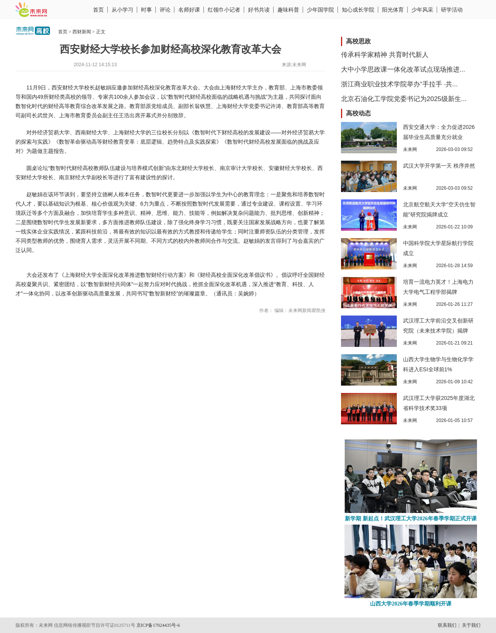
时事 (146, 10)
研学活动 (452, 10)
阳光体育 (393, 10)
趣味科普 (288, 10)
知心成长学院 (358, 10)
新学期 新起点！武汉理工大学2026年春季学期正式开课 (411, 518)
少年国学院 (320, 10)
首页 (98, 10)
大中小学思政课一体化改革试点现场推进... (403, 69)
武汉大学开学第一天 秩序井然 (439, 166)
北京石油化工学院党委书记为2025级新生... (404, 99)
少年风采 (422, 10)
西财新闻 (81, 31)
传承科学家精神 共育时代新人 (385, 54)
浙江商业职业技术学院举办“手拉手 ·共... (399, 84)
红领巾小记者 (224, 10)
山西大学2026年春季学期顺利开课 (410, 604)
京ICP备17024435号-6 (158, 625)
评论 (165, 10)
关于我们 (471, 625)
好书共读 (259, 10)
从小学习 (122, 10)
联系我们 (447, 625)
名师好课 (189, 10)
